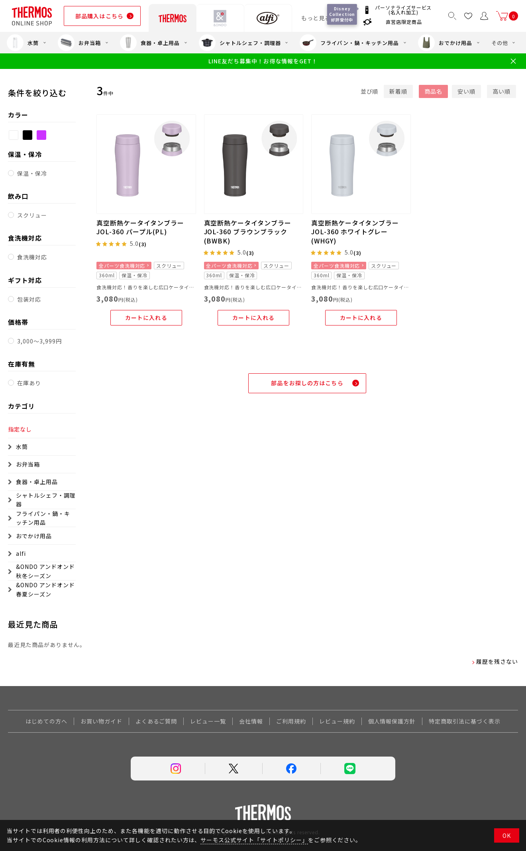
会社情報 (251, 721)
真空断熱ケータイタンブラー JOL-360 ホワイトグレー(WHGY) (354, 231)
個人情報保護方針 (392, 721)
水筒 (23, 42)
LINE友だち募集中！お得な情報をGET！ (262, 61)
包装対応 (29, 299)
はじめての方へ (46, 721)
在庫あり (29, 383)
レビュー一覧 (208, 721)
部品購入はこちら (99, 16)
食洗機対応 (32, 257)
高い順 (501, 91)
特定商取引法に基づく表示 (464, 721)
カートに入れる (146, 318)
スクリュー (32, 215)
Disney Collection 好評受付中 (342, 14)
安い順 (466, 91)
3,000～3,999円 (39, 341)
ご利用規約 (291, 721)
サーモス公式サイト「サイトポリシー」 (254, 840)
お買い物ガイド (101, 721)
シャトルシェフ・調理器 (240, 42)
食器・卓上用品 (150, 42)
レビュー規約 (337, 721)
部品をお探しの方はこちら (307, 383)
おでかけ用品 (445, 42)
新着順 (398, 91)
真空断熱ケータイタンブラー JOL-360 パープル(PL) (140, 227)
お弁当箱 (79, 42)
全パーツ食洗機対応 (122, 265)
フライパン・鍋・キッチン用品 (349, 42)
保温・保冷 (32, 173)
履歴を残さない (497, 661)
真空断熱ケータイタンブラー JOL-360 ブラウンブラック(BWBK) (247, 231)
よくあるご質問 (156, 721)
